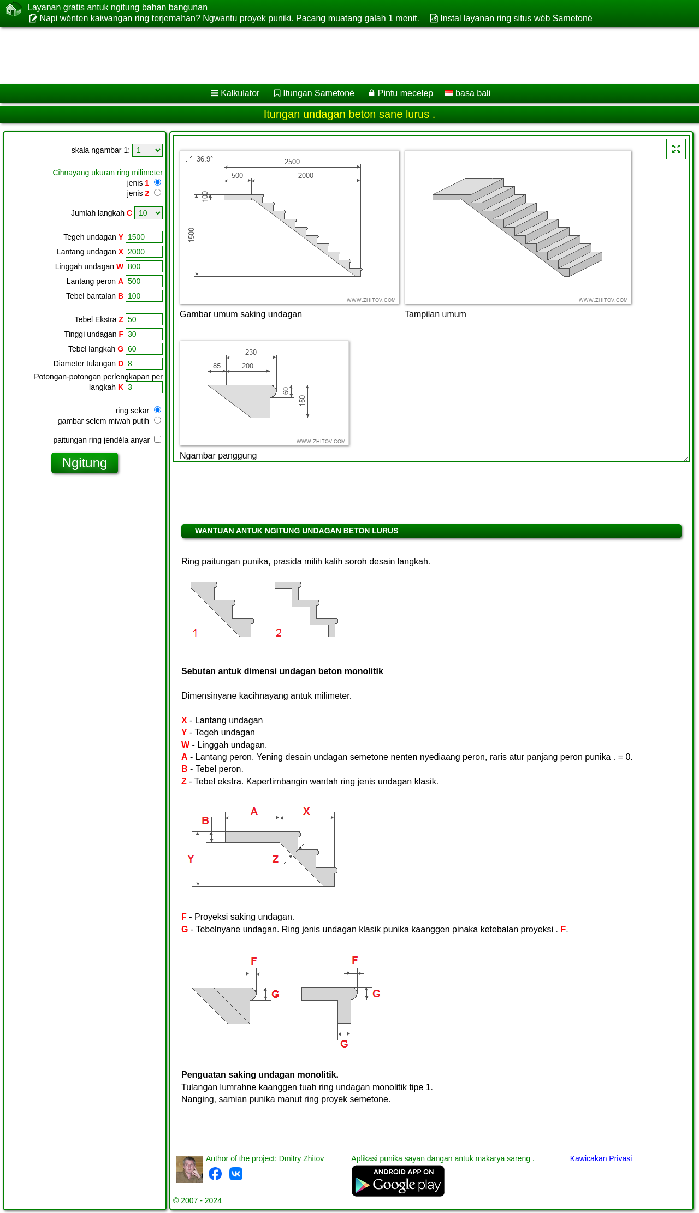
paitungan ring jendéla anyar (107, 440)
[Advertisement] (331, 55)
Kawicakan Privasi (601, 1158)
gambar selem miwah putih (109, 421)
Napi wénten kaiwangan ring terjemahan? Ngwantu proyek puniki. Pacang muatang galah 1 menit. (229, 18)
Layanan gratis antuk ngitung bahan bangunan (117, 8)
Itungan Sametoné (318, 93)
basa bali (468, 93)
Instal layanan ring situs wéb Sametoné (516, 18)
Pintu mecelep (405, 93)
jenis (138, 183)
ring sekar (138, 410)
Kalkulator (240, 93)
